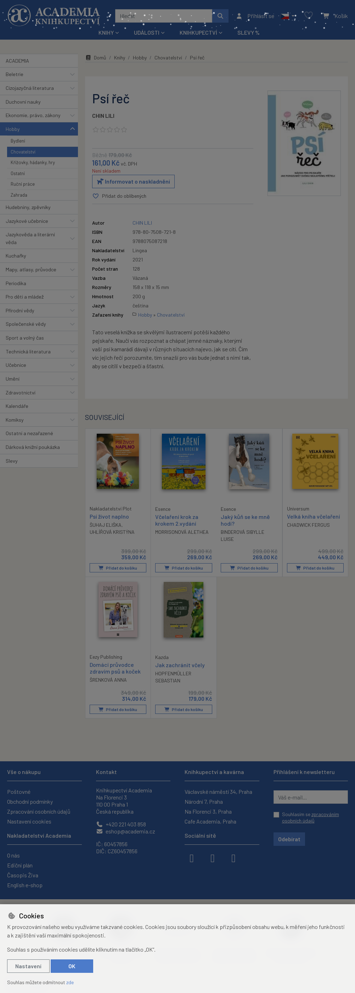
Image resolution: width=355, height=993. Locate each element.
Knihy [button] (106, 32)
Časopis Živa (22, 875)
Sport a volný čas (25, 338)
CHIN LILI (103, 115)
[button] (287, 16)
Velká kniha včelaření (313, 516)
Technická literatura (28, 351)
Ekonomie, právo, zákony (33, 115)
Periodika (16, 283)
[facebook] (192, 857)
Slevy (12, 461)
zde (70, 982)
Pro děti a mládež (25, 297)
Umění (12, 379)
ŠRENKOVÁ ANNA (108, 680)
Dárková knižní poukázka (33, 447)
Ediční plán (20, 865)
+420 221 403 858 (121, 824)
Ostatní (18, 173)
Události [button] (146, 32)
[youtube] (233, 857)
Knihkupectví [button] (198, 32)
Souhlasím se (310, 817)
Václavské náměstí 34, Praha (218, 791)
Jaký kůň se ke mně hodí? (245, 520)
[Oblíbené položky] (309, 15)
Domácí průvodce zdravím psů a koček (115, 668)
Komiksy (15, 420)
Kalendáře (17, 406)
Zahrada (19, 195)
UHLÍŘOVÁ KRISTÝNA (112, 532)
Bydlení (18, 141)
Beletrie (14, 74)
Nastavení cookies (29, 821)
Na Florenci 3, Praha (208, 811)
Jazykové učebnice (27, 221)
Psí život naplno (109, 516)
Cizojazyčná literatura (30, 88)
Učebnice (16, 365)
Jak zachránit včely (180, 665)
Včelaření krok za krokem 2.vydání (176, 520)
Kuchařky (16, 256)
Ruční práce (23, 184)
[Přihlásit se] (255, 16)
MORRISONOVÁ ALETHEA (182, 532)
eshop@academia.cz (125, 831)
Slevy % (248, 32)
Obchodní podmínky (30, 801)
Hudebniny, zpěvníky (28, 207)
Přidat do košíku (117, 567)
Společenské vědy (26, 324)
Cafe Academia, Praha (210, 821)
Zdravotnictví (20, 392)
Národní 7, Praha (204, 801)
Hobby (13, 129)
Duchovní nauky (23, 102)
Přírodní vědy (20, 310)
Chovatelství (23, 152)
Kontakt (106, 771)
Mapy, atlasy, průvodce (31, 269)
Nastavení (28, 966)
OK (71, 966)
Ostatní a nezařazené (29, 433)
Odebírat (289, 839)
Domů (95, 57)
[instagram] (212, 857)
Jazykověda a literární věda (30, 238)
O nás (13, 855)
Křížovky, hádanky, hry (33, 162)
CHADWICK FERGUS (308, 525)
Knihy (119, 57)
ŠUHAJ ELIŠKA (106, 525)
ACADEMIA (17, 61)
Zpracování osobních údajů (39, 811)
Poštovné (18, 791)
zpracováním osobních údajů (310, 817)
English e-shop (25, 885)
